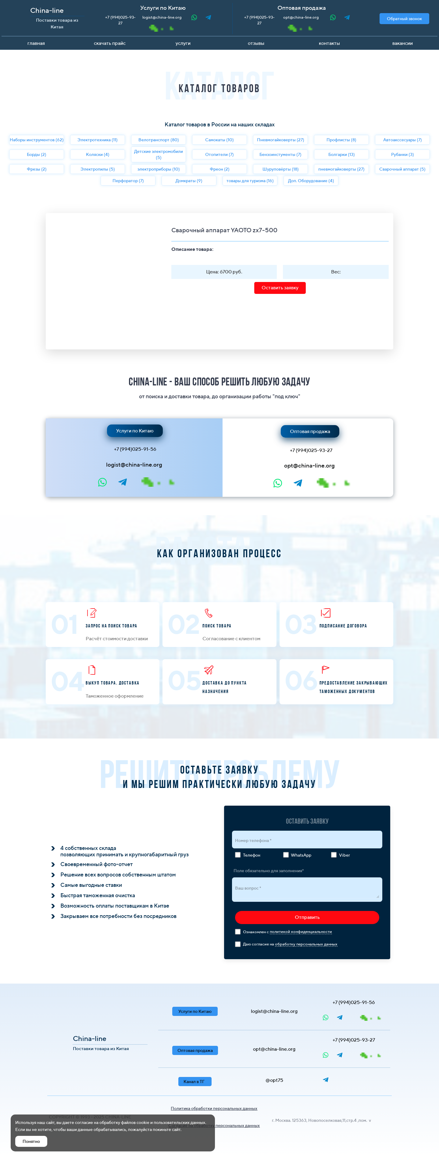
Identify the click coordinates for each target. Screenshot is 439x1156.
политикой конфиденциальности (301, 931)
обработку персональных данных (306, 944)
